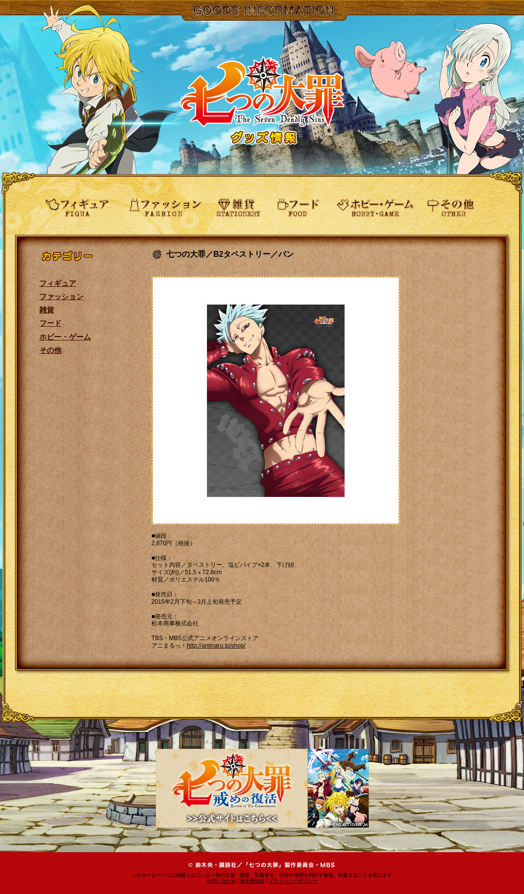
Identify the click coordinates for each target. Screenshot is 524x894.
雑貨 (46, 310)
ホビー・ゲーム (65, 337)
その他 (50, 350)
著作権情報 (252, 881)
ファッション (61, 296)
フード (50, 323)
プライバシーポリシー (293, 881)
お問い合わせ (221, 881)
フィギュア (57, 283)
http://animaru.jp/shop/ (216, 645)
